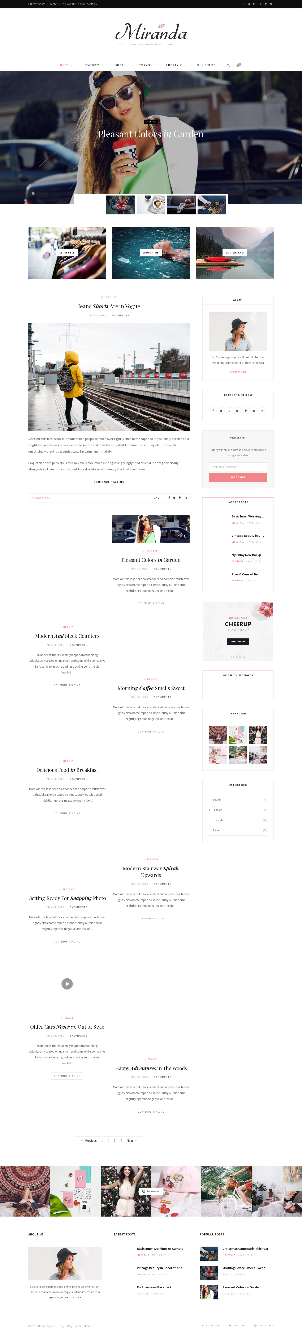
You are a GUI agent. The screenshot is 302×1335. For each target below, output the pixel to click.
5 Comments (162, 697)
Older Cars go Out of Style (67, 1026)
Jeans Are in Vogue (109, 306)
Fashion (110, 296)
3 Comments (120, 315)
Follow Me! (151, 1191)
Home (64, 65)
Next (132, 1141)
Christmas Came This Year (245, 1248)
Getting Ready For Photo (67, 898)
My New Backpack (249, 555)
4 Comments (162, 568)
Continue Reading (67, 685)
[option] (151, 137)
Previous (89, 1141)
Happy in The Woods (151, 1068)
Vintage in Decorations (254, 535)
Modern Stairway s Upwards (151, 871)
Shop (119, 65)
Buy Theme (206, 65)
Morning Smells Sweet (151, 688)
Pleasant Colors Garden (151, 134)
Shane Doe (152, 146)
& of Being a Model (253, 574)
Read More (238, 371)
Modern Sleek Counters (67, 635)
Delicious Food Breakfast (67, 769)
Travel (145, 65)
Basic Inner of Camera (73, 4)
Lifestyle (174, 65)
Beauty (68, 627)
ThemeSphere (82, 1326)
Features (92, 65)
